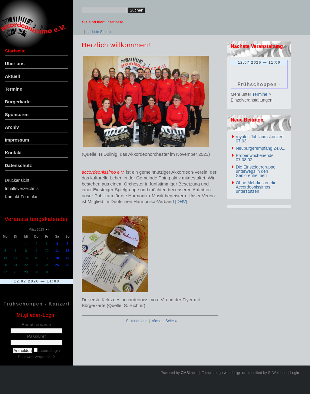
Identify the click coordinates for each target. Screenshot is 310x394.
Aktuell (12, 76)
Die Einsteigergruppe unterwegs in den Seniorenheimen (255, 171)
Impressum (17, 139)
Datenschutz (18, 165)
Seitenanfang (136, 321)
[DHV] (181, 201)
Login (294, 373)
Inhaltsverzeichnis (21, 188)
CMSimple (189, 373)
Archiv (12, 127)
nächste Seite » (98, 32)
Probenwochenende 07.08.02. (255, 157)
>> (46, 229)
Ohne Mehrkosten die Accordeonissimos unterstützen (256, 187)
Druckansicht (17, 180)
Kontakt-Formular (21, 196)
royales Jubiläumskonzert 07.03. (260, 138)
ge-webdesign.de (232, 373)
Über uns (15, 63)
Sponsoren (16, 114)
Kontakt (13, 152)
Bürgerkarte (18, 101)
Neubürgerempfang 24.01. (260, 148)
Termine (13, 89)
